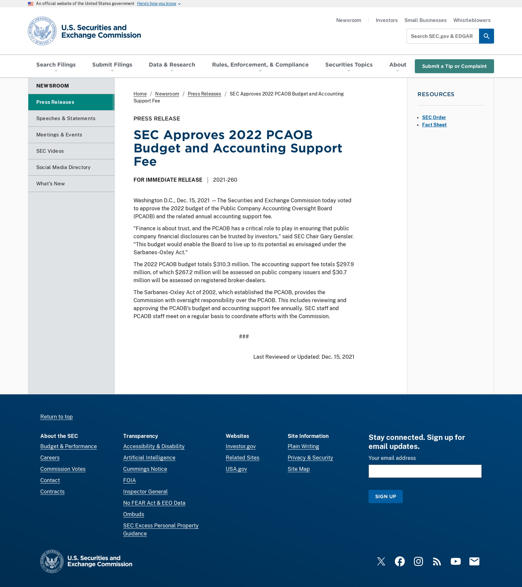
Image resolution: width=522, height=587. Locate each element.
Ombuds (133, 514)
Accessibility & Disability (154, 446)
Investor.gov (241, 446)
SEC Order (434, 117)
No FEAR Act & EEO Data (154, 503)
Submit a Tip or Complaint (454, 66)
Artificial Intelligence (149, 458)
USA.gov (236, 469)
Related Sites (242, 458)
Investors (387, 20)
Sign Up (385, 496)
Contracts (52, 492)
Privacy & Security (310, 458)
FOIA (129, 480)
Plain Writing (303, 446)
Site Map (299, 469)
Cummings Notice (145, 469)
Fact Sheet (434, 124)
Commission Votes (63, 469)
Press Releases (204, 94)
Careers (50, 458)
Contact (50, 480)
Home (140, 94)
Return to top (56, 417)
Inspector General (145, 492)
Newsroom (348, 20)
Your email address (392, 458)
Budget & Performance (68, 446)
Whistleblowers (472, 20)
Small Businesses (425, 20)
